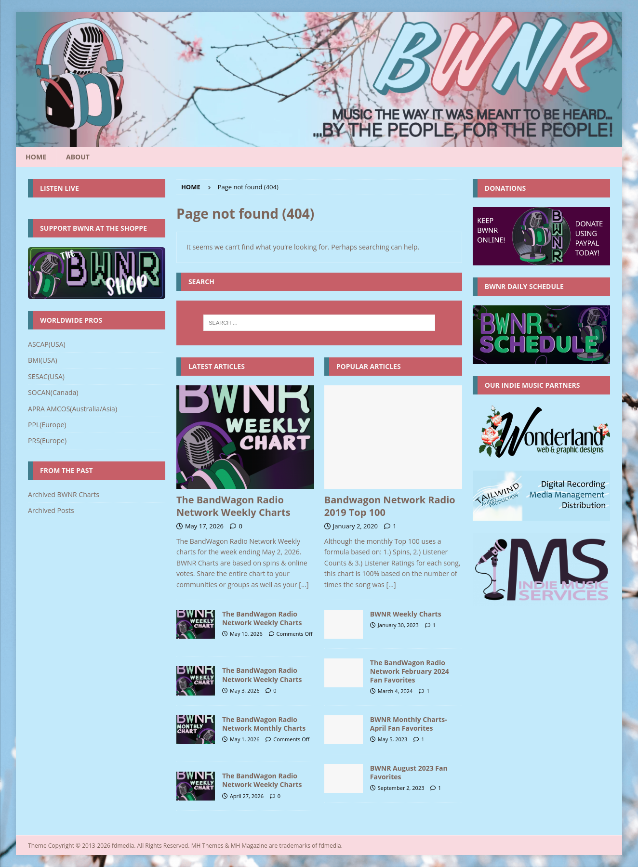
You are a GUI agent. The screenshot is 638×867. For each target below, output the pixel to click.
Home (36, 156)
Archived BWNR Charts (63, 494)
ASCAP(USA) (47, 344)
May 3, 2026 (245, 690)
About (78, 156)
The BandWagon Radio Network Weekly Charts (233, 506)
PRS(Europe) (47, 440)
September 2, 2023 (401, 787)
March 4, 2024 (395, 691)
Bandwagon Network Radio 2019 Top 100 (389, 506)
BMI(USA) (42, 360)
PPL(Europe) (47, 424)
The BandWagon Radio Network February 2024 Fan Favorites (409, 671)
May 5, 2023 (393, 739)
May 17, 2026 (204, 526)
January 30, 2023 (398, 625)
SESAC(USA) (46, 376)
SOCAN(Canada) (53, 392)
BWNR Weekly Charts (405, 613)
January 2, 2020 (355, 526)
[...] (303, 584)
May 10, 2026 (246, 633)
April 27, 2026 (247, 796)
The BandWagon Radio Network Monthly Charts (264, 724)
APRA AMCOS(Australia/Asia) (72, 408)
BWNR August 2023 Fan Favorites (409, 772)
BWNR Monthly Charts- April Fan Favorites (408, 724)
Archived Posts (51, 510)
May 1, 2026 (245, 739)
